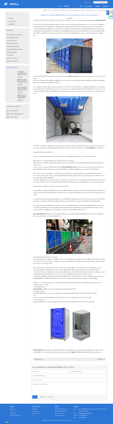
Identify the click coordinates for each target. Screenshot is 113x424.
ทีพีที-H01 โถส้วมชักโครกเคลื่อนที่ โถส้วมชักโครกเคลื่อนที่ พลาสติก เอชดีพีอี (22, 96)
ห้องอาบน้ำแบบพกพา (12, 40)
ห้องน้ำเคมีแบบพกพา (12, 52)
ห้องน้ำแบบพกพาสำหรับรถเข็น (14, 34)
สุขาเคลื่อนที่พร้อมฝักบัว (13, 37)
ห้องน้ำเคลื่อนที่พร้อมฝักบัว (60, 411)
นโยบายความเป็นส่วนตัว (15, 415)
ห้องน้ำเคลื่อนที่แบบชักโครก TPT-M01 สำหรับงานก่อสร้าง (22, 89)
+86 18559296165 (14, 110)
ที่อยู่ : (75, 409)
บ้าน (45, 10)
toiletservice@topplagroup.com (17, 113)
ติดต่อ (76, 406)
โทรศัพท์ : (76, 415)
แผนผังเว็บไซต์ (13, 413)
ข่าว (50, 10)
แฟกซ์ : (75, 417)
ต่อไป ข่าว (101, 359)
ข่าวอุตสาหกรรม (12, 21)
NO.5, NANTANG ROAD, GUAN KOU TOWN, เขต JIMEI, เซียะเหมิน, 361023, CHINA (93, 410)
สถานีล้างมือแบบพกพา (12, 43)
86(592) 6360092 (14, 117)
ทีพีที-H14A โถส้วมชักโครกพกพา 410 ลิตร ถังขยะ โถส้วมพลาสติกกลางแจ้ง (22, 81)
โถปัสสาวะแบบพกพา (12, 58)
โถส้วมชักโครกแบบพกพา (13, 46)
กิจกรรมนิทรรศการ (36, 413)
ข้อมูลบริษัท (34, 409)
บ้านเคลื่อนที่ (10, 55)
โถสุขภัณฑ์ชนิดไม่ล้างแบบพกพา (15, 49)
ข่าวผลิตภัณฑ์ (55, 10)
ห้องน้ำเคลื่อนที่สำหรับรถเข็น (61, 409)
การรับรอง (12, 411)
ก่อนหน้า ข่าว (38, 359)
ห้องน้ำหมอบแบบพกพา (12, 61)
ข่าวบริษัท (10, 18)
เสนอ (35, 397)
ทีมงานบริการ (13, 409)
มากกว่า (20, 76)
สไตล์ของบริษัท (35, 411)
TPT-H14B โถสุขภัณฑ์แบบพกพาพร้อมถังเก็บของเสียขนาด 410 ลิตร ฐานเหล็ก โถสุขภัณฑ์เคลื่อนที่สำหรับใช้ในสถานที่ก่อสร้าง (22, 73)
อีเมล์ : (75, 413)
